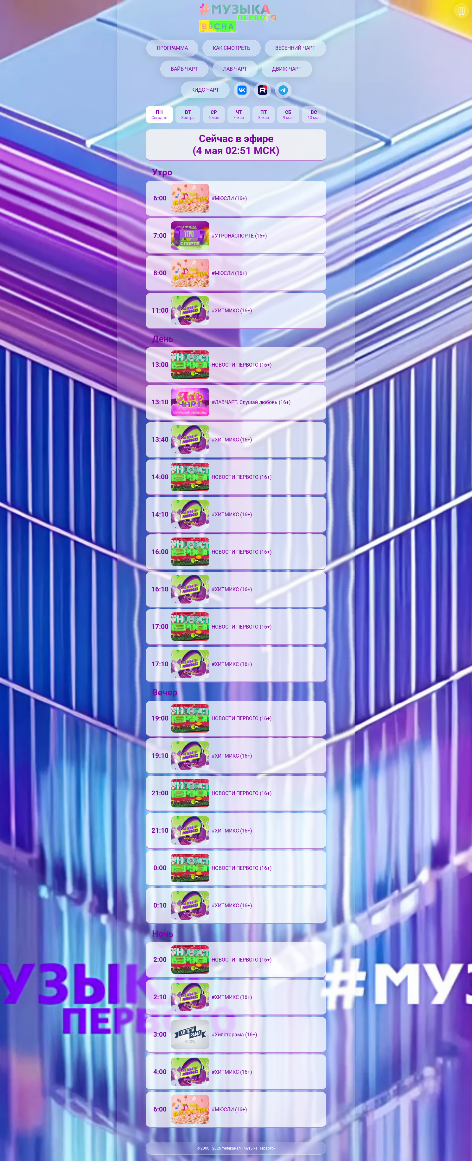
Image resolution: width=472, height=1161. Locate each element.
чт (239, 112)
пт (263, 112)
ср (214, 112)
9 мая (288, 117)
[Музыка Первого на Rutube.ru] (262, 90)
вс (314, 112)
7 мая (238, 117)
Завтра (188, 117)
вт (188, 112)
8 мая (263, 117)
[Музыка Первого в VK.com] (242, 90)
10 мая (314, 117)
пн (159, 112)
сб (288, 112)
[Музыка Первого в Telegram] (283, 90)
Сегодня (159, 117)
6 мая (213, 117)
